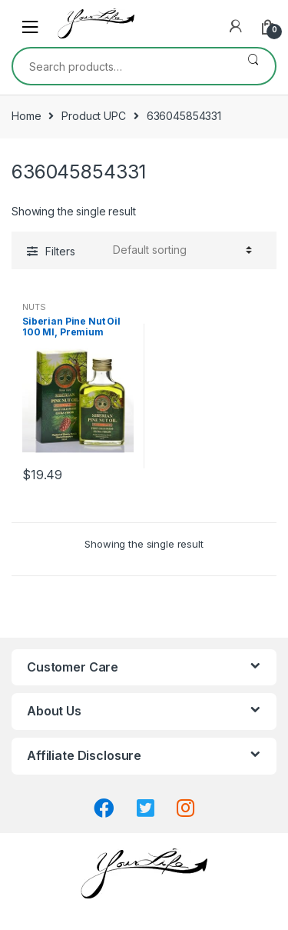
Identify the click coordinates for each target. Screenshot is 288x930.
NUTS (33, 307)
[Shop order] (180, 250)
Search (253, 66)
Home (26, 115)
